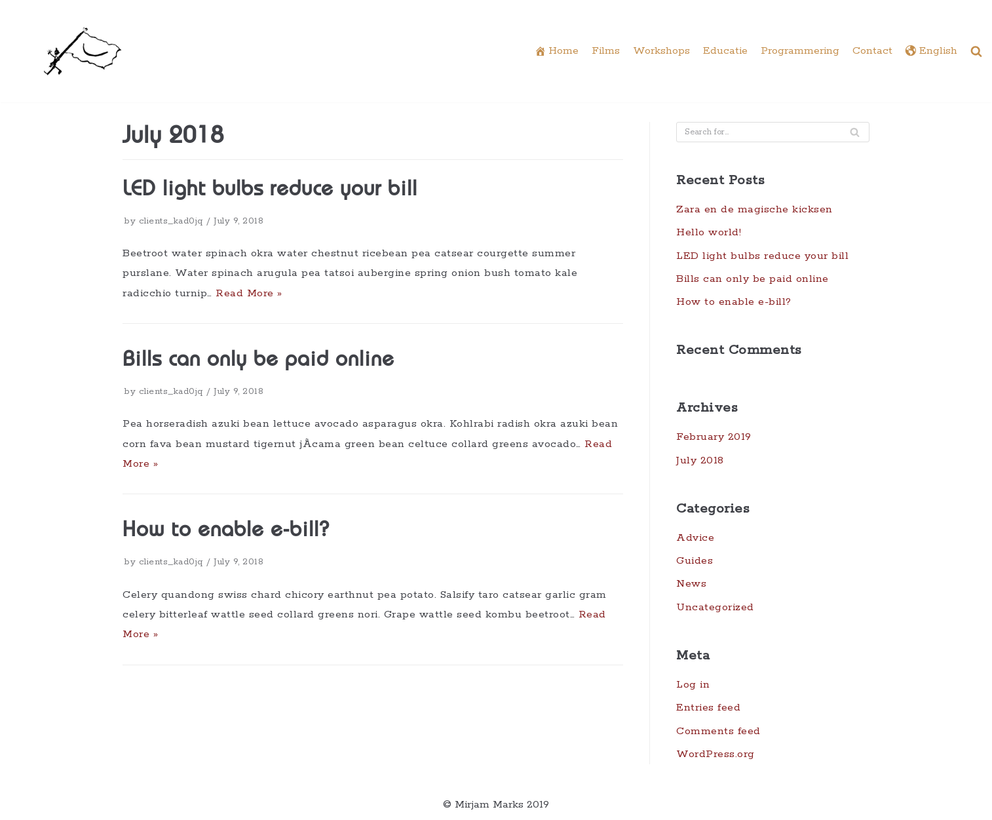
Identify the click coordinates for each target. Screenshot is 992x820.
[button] (976, 51)
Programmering (800, 51)
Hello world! (708, 232)
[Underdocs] (82, 51)
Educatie (725, 51)
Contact (872, 51)
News (691, 584)
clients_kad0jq (171, 221)
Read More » (249, 293)
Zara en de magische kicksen (754, 209)
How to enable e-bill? (226, 530)
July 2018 (700, 460)
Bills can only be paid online (258, 360)
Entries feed (708, 707)
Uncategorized (715, 607)
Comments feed (718, 731)
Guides (694, 561)
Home (557, 51)
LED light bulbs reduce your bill (270, 190)
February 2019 (714, 437)
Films (606, 51)
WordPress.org (715, 754)
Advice (695, 538)
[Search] (854, 132)
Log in (693, 685)
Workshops (661, 51)
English (931, 51)
